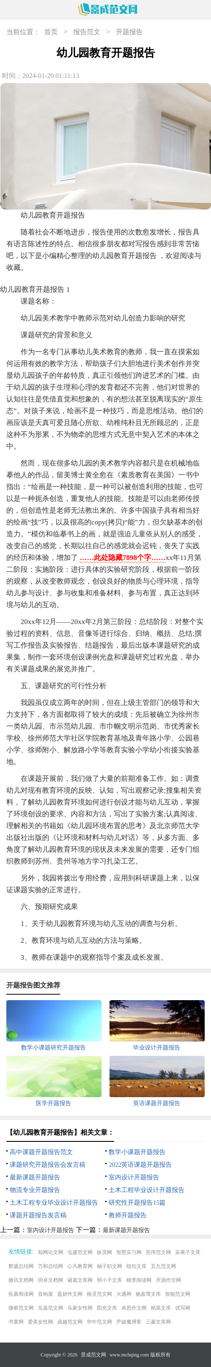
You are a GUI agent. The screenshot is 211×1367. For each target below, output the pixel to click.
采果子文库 (187, 1252)
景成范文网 (93, 1355)
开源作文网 (168, 1280)
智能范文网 (177, 1294)
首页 (51, 31)
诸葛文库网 (80, 1280)
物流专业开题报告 (35, 1190)
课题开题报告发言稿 (38, 1215)
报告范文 (86, 31)
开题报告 (129, 31)
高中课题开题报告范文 (41, 1152)
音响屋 (45, 1294)
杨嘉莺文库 (148, 1294)
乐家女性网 (80, 1308)
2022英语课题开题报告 (140, 1164)
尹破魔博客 (129, 1322)
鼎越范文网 (70, 1322)
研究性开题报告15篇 (137, 1202)
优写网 (182, 1308)
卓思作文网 (134, 1308)
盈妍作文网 (70, 1294)
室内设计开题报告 (134, 1177)
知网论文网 (50, 1252)
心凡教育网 (80, 1266)
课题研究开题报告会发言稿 (47, 1164)
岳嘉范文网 (50, 1308)
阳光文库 (107, 1308)
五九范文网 (163, 1266)
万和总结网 (50, 1266)
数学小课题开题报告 (137, 1152)
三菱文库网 (158, 1322)
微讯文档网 (21, 1280)
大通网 (123, 1294)
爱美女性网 (40, 1322)
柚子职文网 (109, 1266)
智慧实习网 (129, 1252)
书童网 (16, 1322)
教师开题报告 (128, 1215)
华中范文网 (99, 1322)
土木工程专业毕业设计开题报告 (54, 1202)
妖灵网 (104, 1252)
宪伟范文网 (158, 1252)
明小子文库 (109, 1280)
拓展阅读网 (21, 1294)
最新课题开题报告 (35, 1177)
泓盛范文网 (80, 1252)
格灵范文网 (99, 1294)
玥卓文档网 (50, 1280)
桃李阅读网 (139, 1280)
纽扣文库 (136, 1266)
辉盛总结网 (21, 1266)
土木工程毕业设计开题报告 (146, 1190)
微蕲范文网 (21, 1308)
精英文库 (161, 1308)
